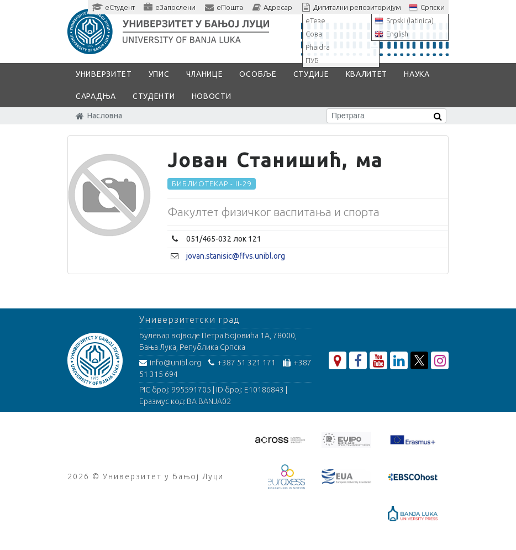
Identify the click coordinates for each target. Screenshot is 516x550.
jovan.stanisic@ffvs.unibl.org (235, 256)
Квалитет (367, 74)
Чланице (204, 74)
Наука (417, 74)
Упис (159, 74)
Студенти (154, 96)
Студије (311, 74)
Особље (257, 74)
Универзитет (104, 74)
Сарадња (96, 96)
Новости (211, 96)
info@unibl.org (170, 362)
